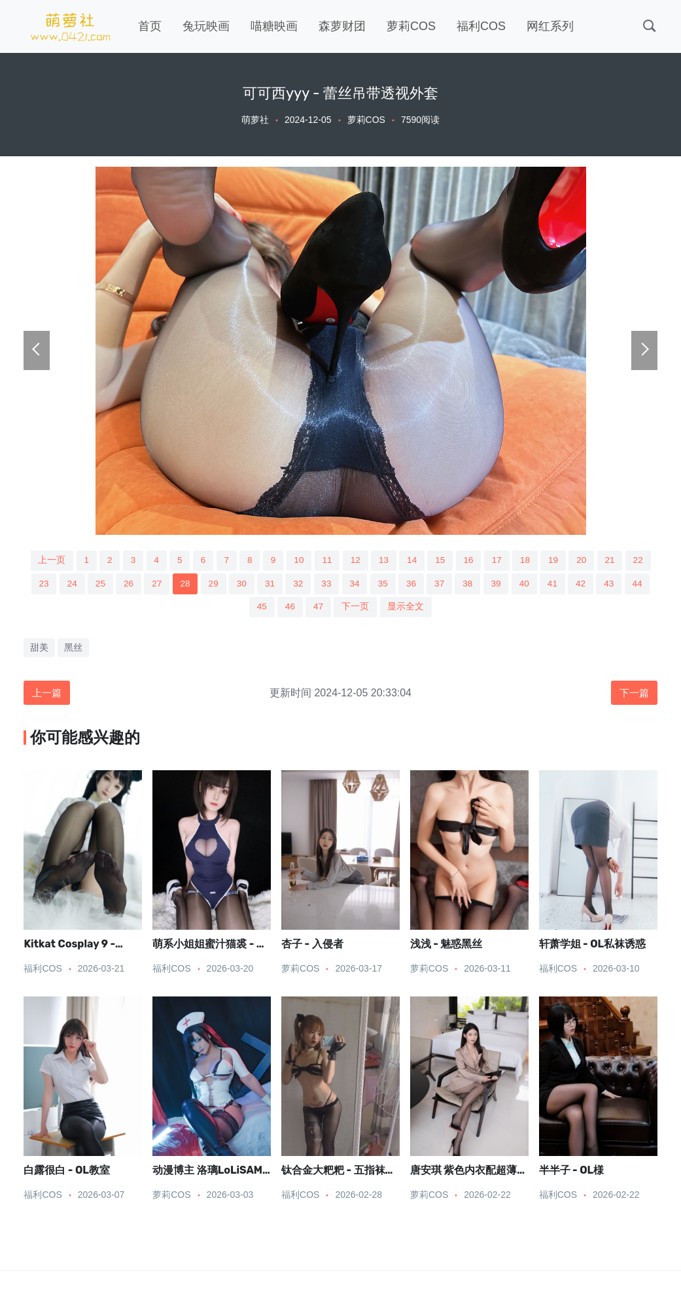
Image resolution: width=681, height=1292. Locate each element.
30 (282, 584)
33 (369, 584)
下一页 (385, 609)
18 (544, 561)
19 (573, 561)
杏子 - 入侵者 (312, 947)
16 (486, 561)
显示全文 (436, 609)
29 (253, 584)
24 (108, 584)
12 (370, 561)
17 (515, 561)
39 (544, 584)
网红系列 (550, 26)
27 (195, 584)
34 (399, 584)
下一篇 (633, 694)
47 (348, 609)
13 (399, 561)
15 (457, 561)
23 (79, 584)
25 (137, 584)
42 (631, 584)
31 (311, 584)
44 (260, 609)
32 (341, 584)
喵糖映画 (274, 26)
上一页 (58, 561)
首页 (150, 26)
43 (231, 609)
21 (631, 561)
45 (290, 609)
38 (515, 584)
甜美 (39, 649)
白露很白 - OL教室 (66, 1173)
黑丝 (73, 649)
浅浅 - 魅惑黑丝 (446, 947)
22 (50, 584)
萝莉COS (411, 26)
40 (573, 584)
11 (341, 561)
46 (318, 609)
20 (602, 561)
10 (312, 561)
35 (428, 584)
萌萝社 (255, 119)
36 (456, 584)
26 (166, 584)
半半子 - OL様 (571, 1173)
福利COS (481, 26)
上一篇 (47, 694)
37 (486, 584)
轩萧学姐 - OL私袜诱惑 (592, 947)
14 (428, 561)
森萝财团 (342, 26)
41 (602, 584)
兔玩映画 (206, 26)
